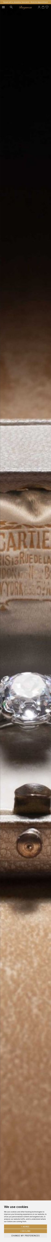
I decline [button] (25, 1231)
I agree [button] (25, 1226)
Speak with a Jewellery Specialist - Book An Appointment (25, 2)
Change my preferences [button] (25, 1235)
